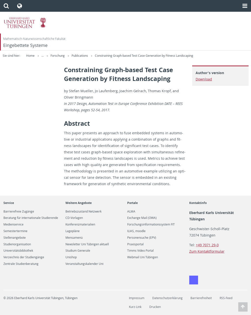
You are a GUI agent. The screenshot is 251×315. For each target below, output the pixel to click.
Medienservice (13, 224)
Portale (132, 203)
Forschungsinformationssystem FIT (151, 224)
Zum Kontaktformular (207, 251)
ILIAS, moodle (136, 231)
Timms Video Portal (140, 251)
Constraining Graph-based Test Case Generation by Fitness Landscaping (144, 56)
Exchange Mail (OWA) (142, 218)
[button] (6, 6)
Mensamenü (74, 238)
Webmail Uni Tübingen (142, 257)
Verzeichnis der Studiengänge (23, 257)
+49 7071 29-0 (207, 245)
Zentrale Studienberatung (20, 264)
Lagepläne (72, 231)
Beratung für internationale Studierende (30, 218)
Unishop (71, 257)
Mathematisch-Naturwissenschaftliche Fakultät (34, 39)
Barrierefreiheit (201, 298)
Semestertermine (15, 231)
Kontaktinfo (198, 203)
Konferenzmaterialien (80, 224)
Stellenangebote (14, 238)
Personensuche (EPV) (141, 238)
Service (8, 203)
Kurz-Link (135, 307)
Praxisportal (135, 244)
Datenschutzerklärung (167, 298)
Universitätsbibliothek (18, 251)
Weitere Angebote (78, 203)
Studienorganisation (17, 244)
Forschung (57, 56)
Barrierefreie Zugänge (18, 212)
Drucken (155, 307)
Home (30, 56)
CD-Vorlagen (74, 218)
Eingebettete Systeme (25, 45)
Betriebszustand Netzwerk (83, 212)
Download (204, 79)
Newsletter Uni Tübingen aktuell (87, 244)
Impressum (136, 298)
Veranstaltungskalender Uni (84, 264)
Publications (80, 56)
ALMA (131, 212)
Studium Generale (77, 251)
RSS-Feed (226, 298)
